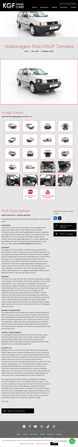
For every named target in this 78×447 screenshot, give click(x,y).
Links (27, 437)
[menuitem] (34, 7)
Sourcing (63, 7)
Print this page (66, 234)
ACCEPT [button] (54, 443)
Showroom (44, 7)
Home (18, 434)
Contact (73, 7)
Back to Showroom (16, 411)
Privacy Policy (48, 437)
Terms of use (36, 437)
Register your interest (66, 226)
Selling (54, 7)
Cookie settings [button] (42, 444)
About (34, 7)
